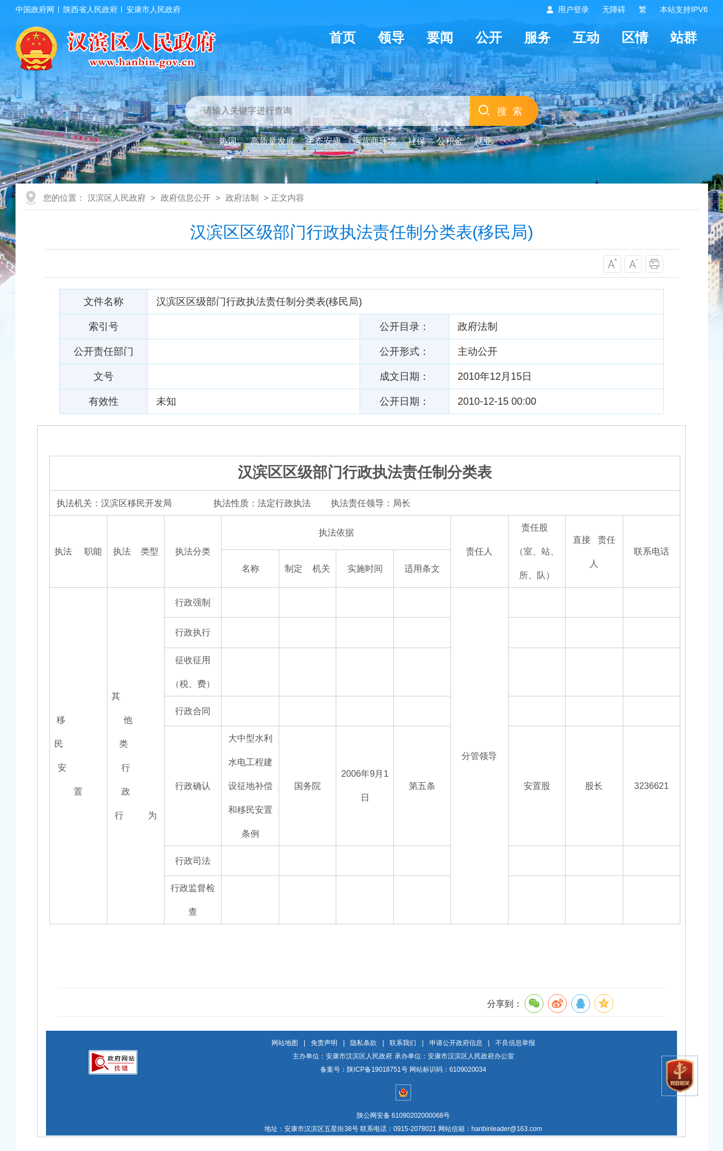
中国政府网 (35, 9)
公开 (488, 37)
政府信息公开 (186, 197)
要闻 (440, 37)
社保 (416, 141)
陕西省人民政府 (90, 9)
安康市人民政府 (153, 9)
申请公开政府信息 (456, 1043)
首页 (342, 37)
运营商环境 (374, 141)
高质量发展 (272, 141)
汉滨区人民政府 (117, 197)
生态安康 (323, 141)
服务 (537, 37)
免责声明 (324, 1043)
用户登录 (573, 9)
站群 (683, 37)
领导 (391, 37)
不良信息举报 (515, 1043)
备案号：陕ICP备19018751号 (363, 1069)
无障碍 (613, 9)
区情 (635, 37)
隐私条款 (363, 1043)
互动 (586, 37)
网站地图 (284, 1043)
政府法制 (242, 197)
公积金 (450, 141)
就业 (483, 141)
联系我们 (402, 1043)
